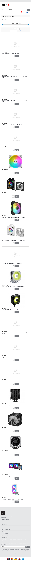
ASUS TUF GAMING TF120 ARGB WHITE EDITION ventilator (13, 171)
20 (18, 28)
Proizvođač (15, 19)
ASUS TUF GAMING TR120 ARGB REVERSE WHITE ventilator (14, 240)
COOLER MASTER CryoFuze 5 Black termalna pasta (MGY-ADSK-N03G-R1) (14, 77)
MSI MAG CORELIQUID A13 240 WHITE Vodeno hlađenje (13, 499)
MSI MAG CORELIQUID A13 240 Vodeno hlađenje (11, 476)
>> (18, 34)
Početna (3, 16)
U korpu (16, 55)
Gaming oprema (7, 16)
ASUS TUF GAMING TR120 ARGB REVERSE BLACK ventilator (14, 194)
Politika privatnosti (5, 527)
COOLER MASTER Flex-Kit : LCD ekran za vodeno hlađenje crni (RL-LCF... (15, 357)
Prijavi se (28, 546)
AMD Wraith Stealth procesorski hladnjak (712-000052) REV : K (14, 147)
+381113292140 (5, 535)
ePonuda (3, 522)
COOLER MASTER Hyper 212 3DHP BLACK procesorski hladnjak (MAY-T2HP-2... (14, 333)
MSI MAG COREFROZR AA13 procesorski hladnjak (11, 309)
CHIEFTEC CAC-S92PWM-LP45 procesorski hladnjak (12, 263)
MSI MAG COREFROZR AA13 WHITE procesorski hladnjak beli (14, 286)
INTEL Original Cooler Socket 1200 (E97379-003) (11, 53)
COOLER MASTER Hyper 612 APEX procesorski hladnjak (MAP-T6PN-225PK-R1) (15, 452)
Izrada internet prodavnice (20, 554)
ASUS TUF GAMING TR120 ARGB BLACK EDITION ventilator (13, 217)
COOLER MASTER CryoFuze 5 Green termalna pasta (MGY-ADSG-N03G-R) (15, 101)
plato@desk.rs (4, 537)
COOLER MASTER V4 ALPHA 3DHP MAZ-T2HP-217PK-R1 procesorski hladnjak (13, 405)
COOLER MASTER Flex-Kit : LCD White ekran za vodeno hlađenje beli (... (15, 381)
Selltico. (27, 554)
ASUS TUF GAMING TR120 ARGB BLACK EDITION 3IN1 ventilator (14, 428)
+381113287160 (5, 533)
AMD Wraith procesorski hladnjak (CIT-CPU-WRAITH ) (12, 124)
